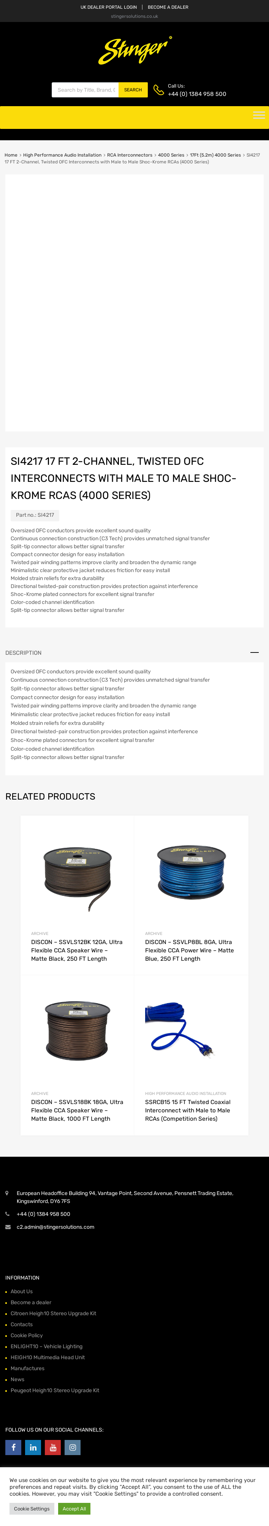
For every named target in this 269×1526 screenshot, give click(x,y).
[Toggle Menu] (259, 117)
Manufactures (27, 1368)
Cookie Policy (27, 1335)
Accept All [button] (74, 1509)
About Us (22, 1291)
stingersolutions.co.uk (134, 16)
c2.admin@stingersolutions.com (55, 1227)
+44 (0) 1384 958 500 (186, 94)
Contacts (22, 1324)
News (17, 1379)
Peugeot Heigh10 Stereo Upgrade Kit (55, 1390)
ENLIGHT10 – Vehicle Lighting (46, 1346)
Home (11, 155)
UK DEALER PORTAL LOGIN (109, 7)
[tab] (134, 652)
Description (23, 652)
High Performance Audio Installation (62, 155)
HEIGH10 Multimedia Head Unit (48, 1357)
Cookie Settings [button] (32, 1509)
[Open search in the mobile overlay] (100, 89)
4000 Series (171, 155)
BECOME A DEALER (168, 7)
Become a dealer (31, 1302)
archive (39, 933)
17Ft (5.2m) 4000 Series (215, 155)
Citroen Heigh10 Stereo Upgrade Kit (53, 1313)
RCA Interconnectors (129, 155)
